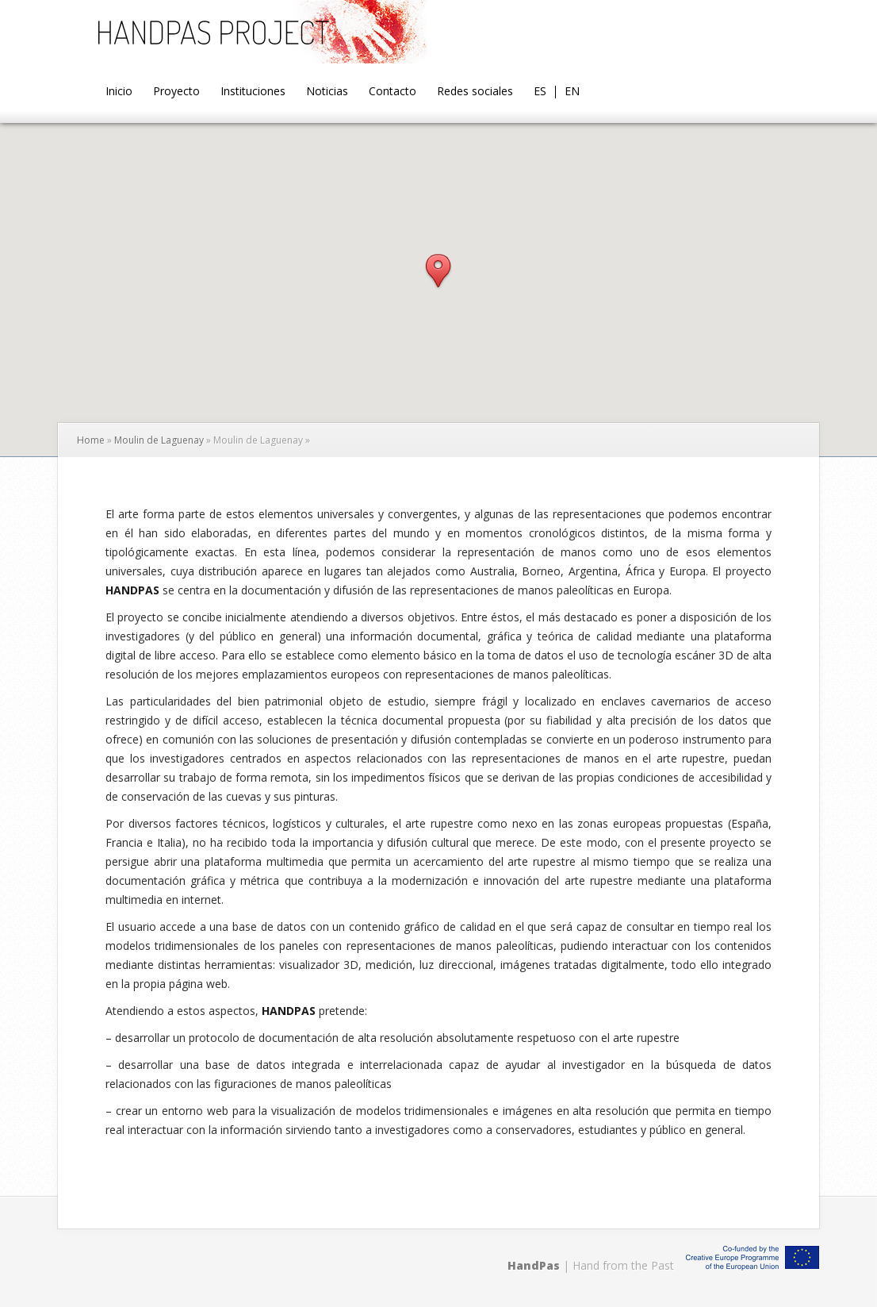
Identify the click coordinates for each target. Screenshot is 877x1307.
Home (91, 440)
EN (572, 92)
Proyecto (176, 92)
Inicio (118, 92)
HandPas (533, 1265)
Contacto (392, 92)
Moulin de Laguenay (159, 440)
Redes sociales (475, 92)
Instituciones (252, 92)
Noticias (327, 92)
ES (540, 92)
